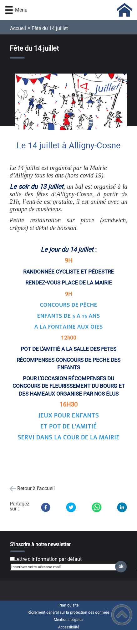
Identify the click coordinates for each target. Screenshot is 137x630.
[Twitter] (71, 507)
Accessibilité (68, 627)
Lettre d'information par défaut (48, 559)
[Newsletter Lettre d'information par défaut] (12, 559)
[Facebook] (45, 507)
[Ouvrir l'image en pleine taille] (74, 102)
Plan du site (68, 605)
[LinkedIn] (122, 507)
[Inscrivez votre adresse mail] (65, 567)
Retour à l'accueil (36, 488)
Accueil (18, 28)
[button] (9, 10)
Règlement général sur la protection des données (68, 612)
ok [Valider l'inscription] (121, 566)
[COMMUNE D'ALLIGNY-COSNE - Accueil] (79, 10)
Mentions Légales (68, 619)
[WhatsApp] (96, 507)
